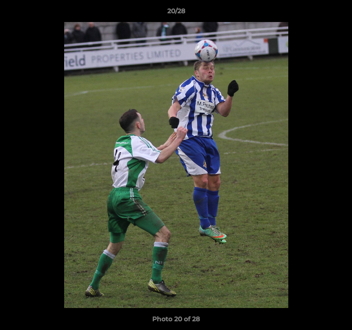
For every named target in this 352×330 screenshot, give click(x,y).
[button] (341, 13)
